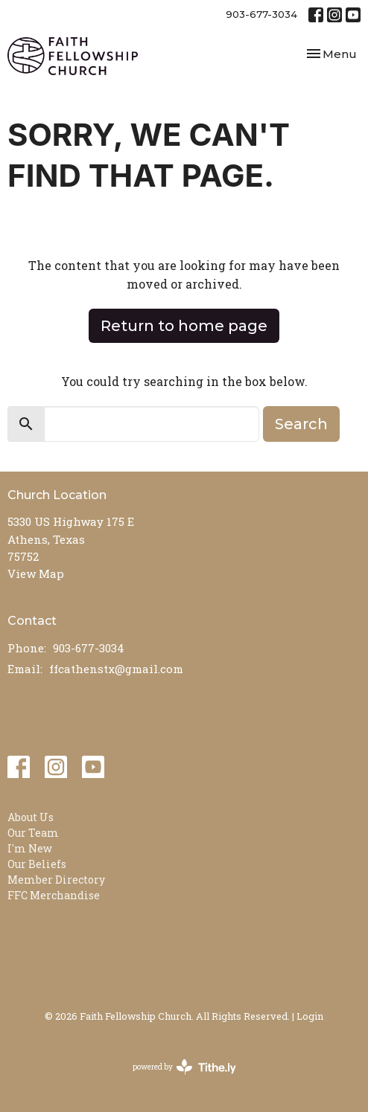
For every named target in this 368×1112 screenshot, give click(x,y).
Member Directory (56, 879)
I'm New (29, 848)
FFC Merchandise (53, 895)
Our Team (33, 833)
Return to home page (184, 326)
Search (301, 424)
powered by (184, 1067)
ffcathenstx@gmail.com (116, 668)
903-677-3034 (261, 14)
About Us (30, 817)
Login (309, 1015)
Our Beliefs (36, 864)
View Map (35, 573)
